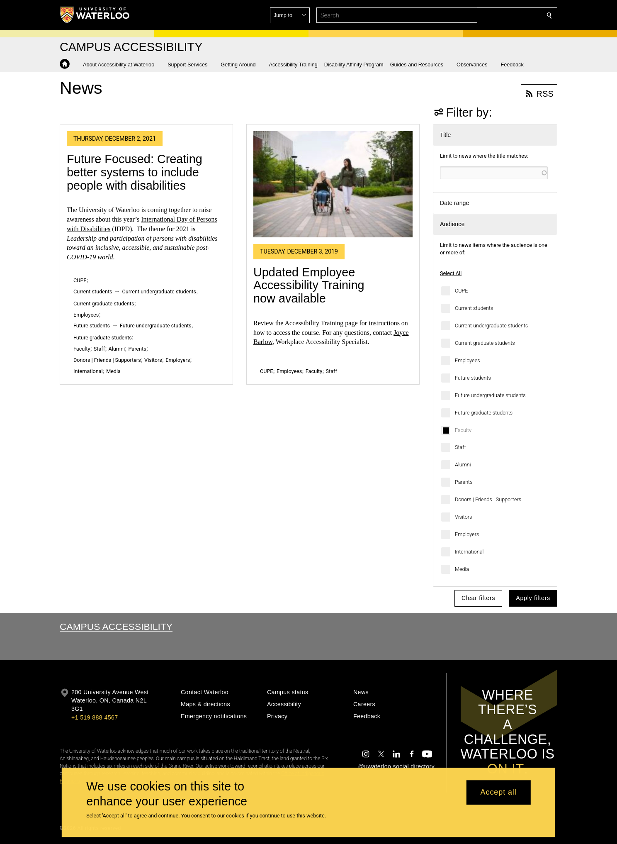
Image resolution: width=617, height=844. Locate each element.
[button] (489, 15)
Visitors (463, 517)
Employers (467, 534)
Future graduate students (484, 413)
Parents (464, 482)
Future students (473, 378)
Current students (474, 308)
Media (462, 569)
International (469, 552)
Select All (451, 273)
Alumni (463, 464)
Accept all (499, 792)
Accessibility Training (314, 323)
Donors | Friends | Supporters (488, 499)
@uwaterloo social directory (396, 766)
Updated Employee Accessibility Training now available (308, 285)
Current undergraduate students (491, 325)
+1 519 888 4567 (94, 717)
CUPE (461, 291)
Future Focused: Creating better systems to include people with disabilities (134, 172)
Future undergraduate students (490, 395)
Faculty (463, 430)
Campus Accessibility (116, 626)
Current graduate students (485, 343)
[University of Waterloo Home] (95, 15)
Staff (460, 447)
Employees (467, 360)
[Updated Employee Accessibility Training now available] (333, 184)
